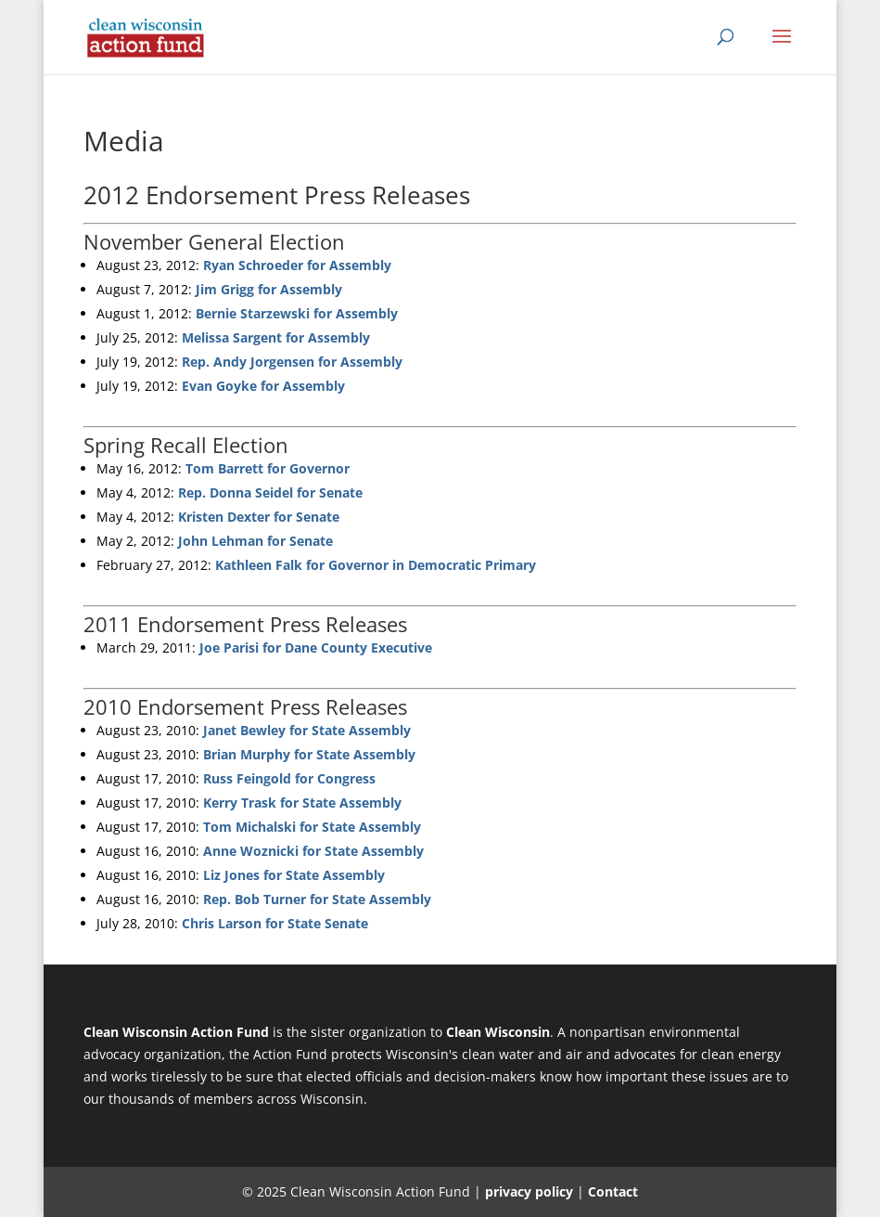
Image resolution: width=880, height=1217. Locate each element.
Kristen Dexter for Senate (258, 516)
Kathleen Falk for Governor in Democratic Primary (375, 565)
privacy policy (529, 1191)
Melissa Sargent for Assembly (276, 337)
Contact (613, 1191)
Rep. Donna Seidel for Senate (270, 492)
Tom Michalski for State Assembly (312, 826)
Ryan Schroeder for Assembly (297, 265)
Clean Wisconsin (498, 1032)
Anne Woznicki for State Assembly (313, 851)
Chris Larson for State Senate (275, 923)
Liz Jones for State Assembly (294, 875)
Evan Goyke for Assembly (263, 386)
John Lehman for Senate (255, 541)
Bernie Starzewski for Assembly (297, 313)
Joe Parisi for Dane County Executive (315, 647)
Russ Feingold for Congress (289, 778)
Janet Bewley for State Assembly (307, 730)
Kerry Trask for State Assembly (302, 802)
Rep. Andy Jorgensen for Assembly (292, 361)
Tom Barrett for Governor (267, 468)
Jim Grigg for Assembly (269, 289)
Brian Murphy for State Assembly (309, 754)
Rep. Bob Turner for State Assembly (317, 899)
